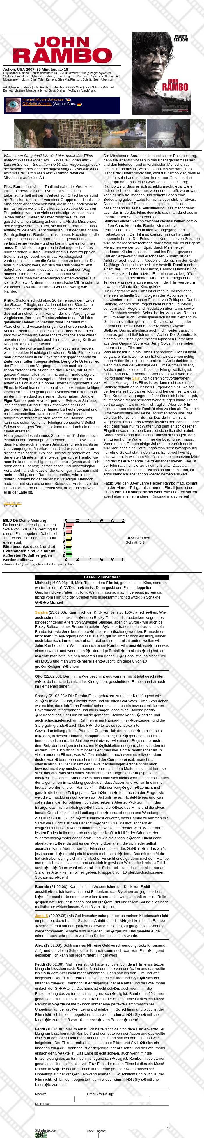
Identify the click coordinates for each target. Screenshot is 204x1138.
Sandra (33, 607)
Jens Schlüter (13, 503)
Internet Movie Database (43, 99)
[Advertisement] (103, 43)
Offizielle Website (37, 103)
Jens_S (33, 881)
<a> (102, 1115)
